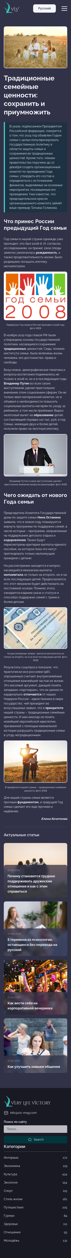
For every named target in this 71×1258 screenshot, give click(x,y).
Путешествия (35, 1207)
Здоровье (35, 1224)
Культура (35, 1174)
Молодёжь (35, 1240)
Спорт (35, 1191)
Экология (35, 1182)
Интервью (35, 1157)
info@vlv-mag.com (20, 1113)
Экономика (35, 1166)
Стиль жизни (35, 1199)
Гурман (35, 1216)
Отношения (35, 1232)
